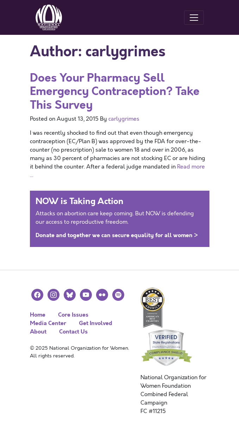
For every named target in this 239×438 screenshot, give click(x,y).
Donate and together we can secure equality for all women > (117, 235)
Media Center (48, 323)
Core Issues (73, 315)
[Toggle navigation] (194, 18)
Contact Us (73, 332)
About (38, 332)
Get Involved (95, 323)
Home (37, 315)
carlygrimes (123, 119)
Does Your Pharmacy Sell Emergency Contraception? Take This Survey (115, 91)
